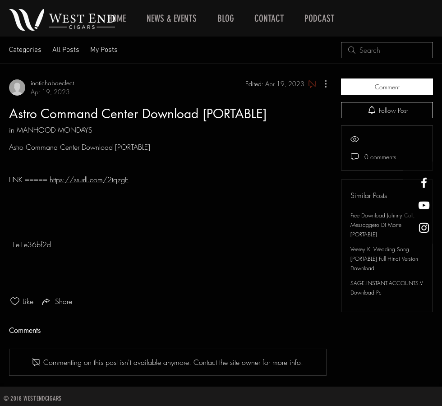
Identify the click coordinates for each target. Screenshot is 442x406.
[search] (387, 50)
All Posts (65, 50)
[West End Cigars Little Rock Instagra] (424, 228)
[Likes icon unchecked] (15, 301)
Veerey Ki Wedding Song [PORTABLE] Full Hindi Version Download (384, 258)
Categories (25, 50)
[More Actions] (321, 83)
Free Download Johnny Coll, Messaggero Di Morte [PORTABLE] (382, 225)
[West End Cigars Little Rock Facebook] (424, 182)
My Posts (104, 50)
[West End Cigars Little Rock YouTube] (424, 205)
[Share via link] (56, 301)
